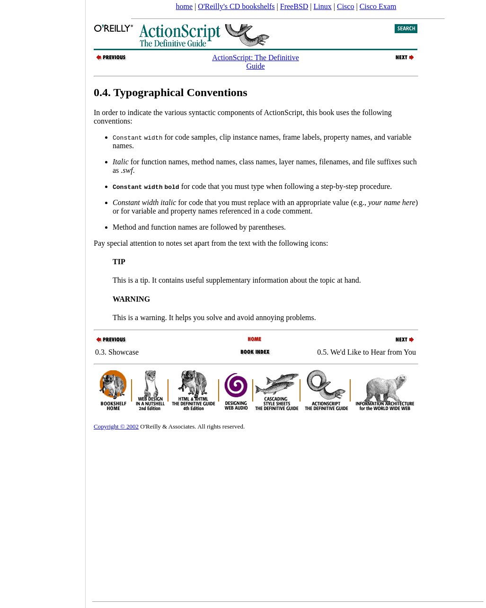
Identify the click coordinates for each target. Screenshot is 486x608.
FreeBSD (294, 6)
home (184, 6)
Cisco (345, 6)
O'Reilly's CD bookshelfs (236, 6)
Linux (323, 6)
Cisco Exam (378, 6)
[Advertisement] (42, 301)
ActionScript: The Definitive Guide (255, 62)
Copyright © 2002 (116, 426)
